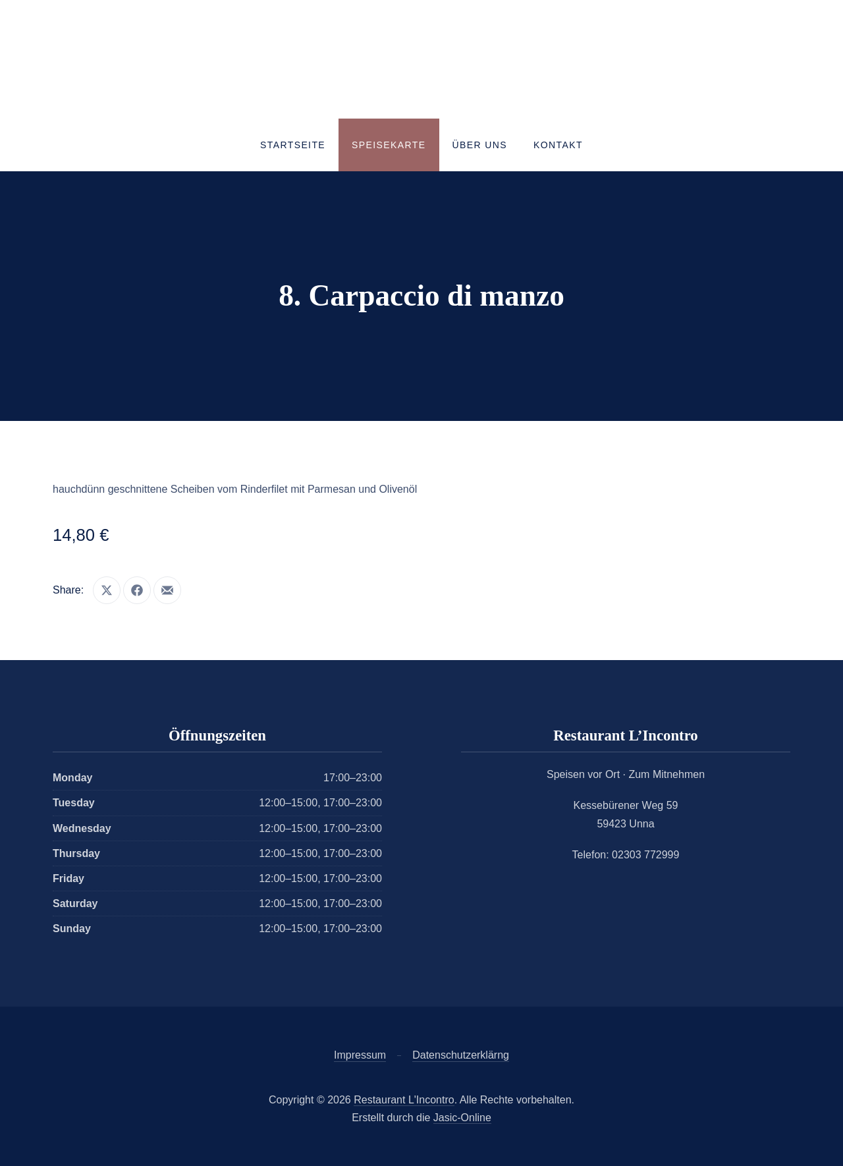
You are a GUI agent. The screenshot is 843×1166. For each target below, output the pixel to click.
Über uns (480, 145)
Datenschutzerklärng (460, 1055)
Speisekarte (388, 145)
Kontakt (558, 145)
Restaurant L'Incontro (404, 1099)
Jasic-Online (462, 1117)
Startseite (292, 145)
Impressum (360, 1055)
